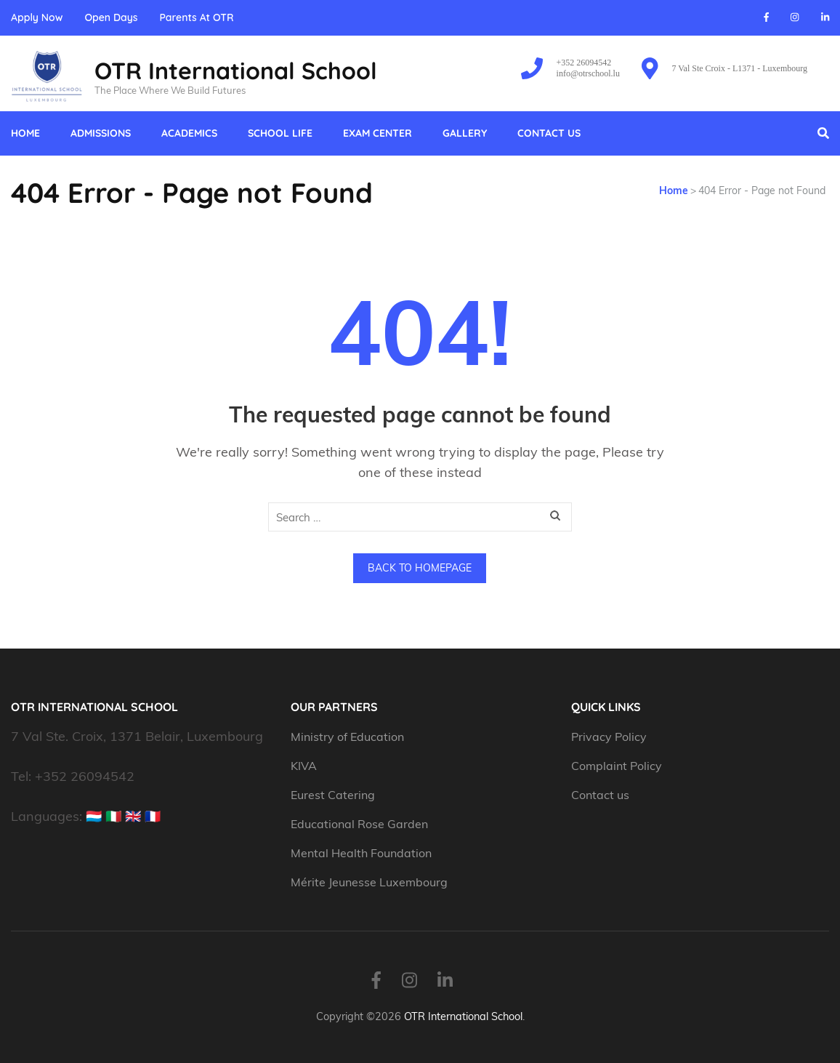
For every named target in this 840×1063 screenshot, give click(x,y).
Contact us (549, 133)
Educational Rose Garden (359, 824)
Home (25, 133)
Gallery (465, 133)
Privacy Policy (609, 736)
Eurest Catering (333, 794)
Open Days (110, 18)
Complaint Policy (616, 765)
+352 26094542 (584, 62)
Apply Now (36, 18)
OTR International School (235, 70)
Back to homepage (420, 567)
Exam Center (377, 133)
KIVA (304, 765)
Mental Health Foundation (361, 853)
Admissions (100, 133)
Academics (189, 133)
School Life (280, 133)
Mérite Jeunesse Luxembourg (369, 882)
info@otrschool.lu (588, 73)
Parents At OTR (196, 18)
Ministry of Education (349, 736)
